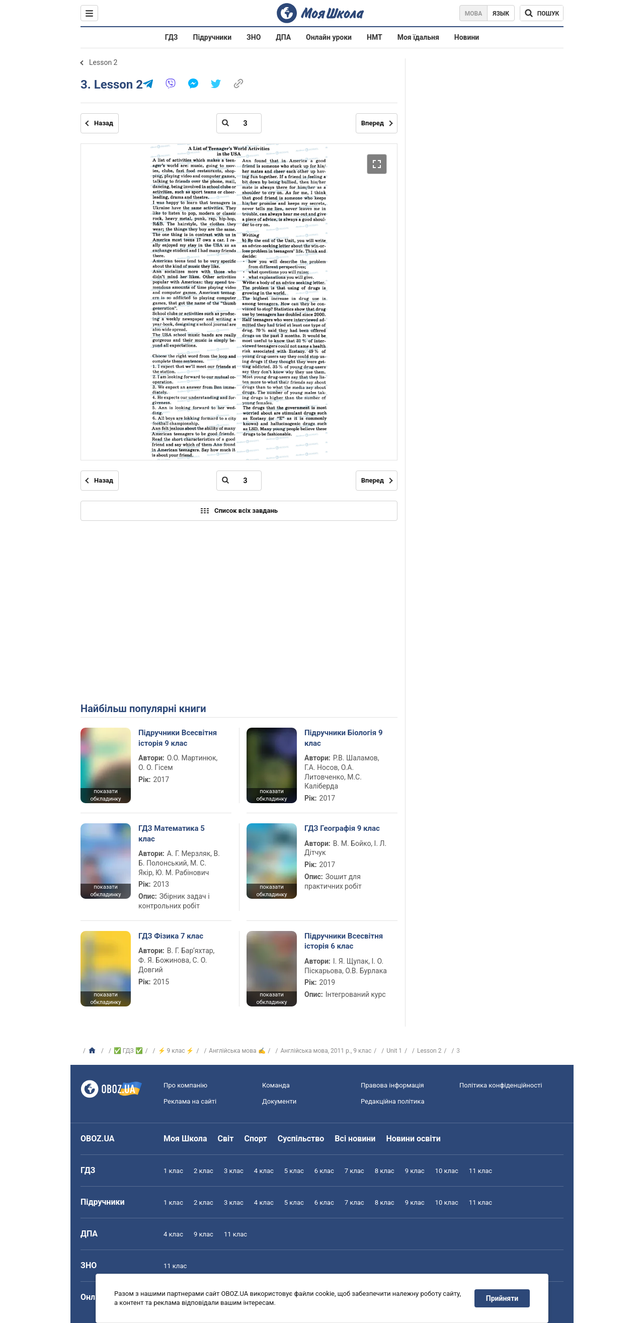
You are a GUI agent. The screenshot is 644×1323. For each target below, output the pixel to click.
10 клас (446, 1171)
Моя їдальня (418, 37)
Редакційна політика (392, 1101)
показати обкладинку (105, 795)
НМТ (374, 37)
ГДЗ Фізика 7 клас (170, 936)
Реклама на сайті (190, 1101)
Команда (276, 1085)
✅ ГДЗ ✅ (128, 1050)
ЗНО (254, 37)
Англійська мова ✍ (237, 1050)
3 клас (234, 1171)
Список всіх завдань (239, 510)
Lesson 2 (103, 62)
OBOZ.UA (97, 1138)
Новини (466, 37)
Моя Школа (185, 1138)
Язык (501, 13)
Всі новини (355, 1138)
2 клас (203, 1171)
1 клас (173, 1171)
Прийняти (502, 1298)
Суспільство (301, 1138)
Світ (226, 1138)
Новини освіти (413, 1138)
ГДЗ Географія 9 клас (342, 828)
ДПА (283, 37)
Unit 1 (394, 1050)
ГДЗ (171, 37)
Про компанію (185, 1085)
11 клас (480, 1171)
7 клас (354, 1171)
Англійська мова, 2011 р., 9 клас (325, 1050)
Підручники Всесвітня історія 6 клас (343, 941)
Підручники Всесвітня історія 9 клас (177, 737)
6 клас (324, 1171)
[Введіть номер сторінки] (239, 123)
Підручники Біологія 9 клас (343, 737)
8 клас (384, 1171)
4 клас (264, 1171)
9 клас (415, 1171)
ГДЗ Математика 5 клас (171, 833)
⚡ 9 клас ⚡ (176, 1050)
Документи (279, 1101)
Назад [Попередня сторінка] (103, 123)
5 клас (294, 1171)
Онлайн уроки (329, 37)
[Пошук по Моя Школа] (541, 13)
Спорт (255, 1138)
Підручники (212, 37)
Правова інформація (392, 1085)
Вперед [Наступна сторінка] (372, 123)
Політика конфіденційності (500, 1085)
